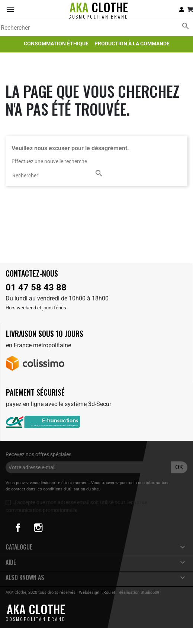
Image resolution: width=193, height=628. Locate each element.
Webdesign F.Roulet (97, 592)
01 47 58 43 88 (36, 287)
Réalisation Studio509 (139, 592)
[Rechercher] (96, 28)
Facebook (18, 528)
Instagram (38, 528)
